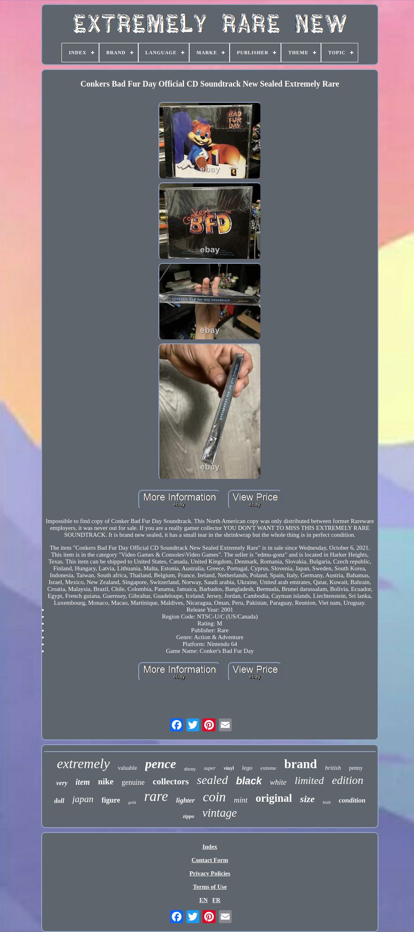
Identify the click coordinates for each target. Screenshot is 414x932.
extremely (83, 763)
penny (356, 768)
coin (214, 797)
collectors (171, 781)
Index (210, 846)
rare (156, 796)
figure (110, 800)
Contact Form (210, 860)
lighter (185, 800)
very (62, 782)
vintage (219, 812)
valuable (127, 768)
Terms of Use (210, 886)
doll (59, 800)
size (307, 799)
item (83, 781)
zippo (188, 816)
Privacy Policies (209, 873)
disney (190, 769)
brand (300, 764)
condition (352, 800)
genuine (133, 782)
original (274, 798)
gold (132, 802)
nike (106, 781)
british (333, 768)
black (249, 780)
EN (203, 900)
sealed (212, 779)
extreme (268, 768)
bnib (327, 802)
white (278, 782)
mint (241, 800)
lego (247, 768)
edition (347, 780)
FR (216, 900)
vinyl (229, 768)
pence (160, 763)
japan (82, 799)
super (209, 768)
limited (309, 780)
